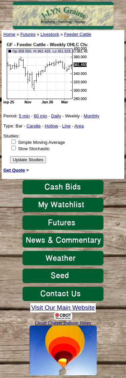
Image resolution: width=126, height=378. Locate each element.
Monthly (91, 115)
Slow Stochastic (34, 148)
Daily (56, 115)
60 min (40, 115)
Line (66, 125)
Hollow (51, 125)
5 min (24, 115)
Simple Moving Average (41, 142)
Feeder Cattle (77, 34)
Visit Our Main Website (63, 307)
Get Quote (14, 170)
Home (9, 34)
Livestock (49, 34)
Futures (27, 34)
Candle (34, 125)
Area (79, 125)
